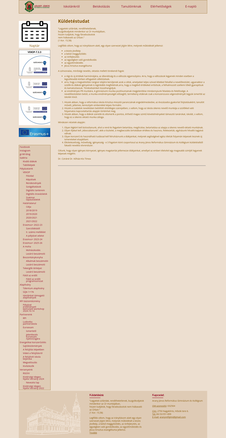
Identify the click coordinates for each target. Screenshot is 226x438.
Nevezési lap (32, 382)
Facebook (25, 146)
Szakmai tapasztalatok (33, 198)
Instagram (25, 150)
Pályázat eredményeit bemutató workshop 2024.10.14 (33, 307)
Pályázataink (26, 168)
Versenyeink (26, 369)
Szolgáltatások (33, 186)
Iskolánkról (71, 6)
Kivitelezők (28, 366)
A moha (27, 246)
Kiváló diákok (30, 161)
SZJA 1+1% (28, 291)
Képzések (31, 179)
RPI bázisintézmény (30, 301)
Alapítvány (25, 284)
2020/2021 (31, 217)
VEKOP (26, 172)
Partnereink (26, 314)
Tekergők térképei (32, 268)
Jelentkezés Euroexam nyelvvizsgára (33, 336)
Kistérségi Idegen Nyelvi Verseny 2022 (33, 387)
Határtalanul (29, 203)
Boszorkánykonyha (33, 257)
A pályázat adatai (35, 235)
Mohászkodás (33, 250)
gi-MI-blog (25, 154)
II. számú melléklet (36, 232)
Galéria (23, 157)
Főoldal (30, 175)
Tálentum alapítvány (33, 288)
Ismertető (31, 330)
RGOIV (26, 373)
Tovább (93, 432)
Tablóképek (29, 164)
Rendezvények (33, 183)
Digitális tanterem (35, 190)
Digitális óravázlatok (36, 193)
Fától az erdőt (30, 275)
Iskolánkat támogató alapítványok (33, 296)
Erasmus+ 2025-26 (32, 242)
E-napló (190, 6)
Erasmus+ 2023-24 (32, 239)
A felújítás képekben (33, 349)
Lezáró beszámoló (35, 253)
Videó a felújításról (33, 353)
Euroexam (28, 327)
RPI (24, 318)
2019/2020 (31, 213)
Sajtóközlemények (32, 345)
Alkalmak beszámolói (37, 260)
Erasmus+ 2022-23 (32, 224)
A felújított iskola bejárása (31, 357)
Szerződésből (33, 228)
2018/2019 (31, 210)
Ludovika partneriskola (30, 322)
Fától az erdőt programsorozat (34, 280)
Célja (28, 206)
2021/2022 (31, 221)
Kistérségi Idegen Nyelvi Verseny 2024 (33, 377)
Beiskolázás (101, 6)
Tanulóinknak (131, 6)
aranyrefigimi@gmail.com (173, 417)
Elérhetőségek (161, 6)
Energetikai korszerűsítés (33, 342)
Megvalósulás (30, 362)
